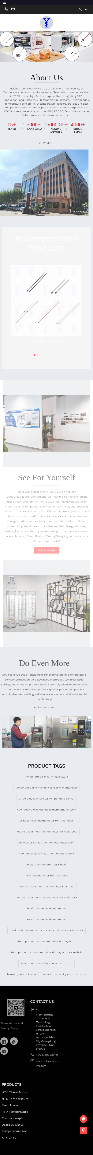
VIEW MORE (44, 142)
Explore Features (30, 707)
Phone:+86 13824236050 (6, 9)
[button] (41, 57)
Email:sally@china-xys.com (13, 9)
